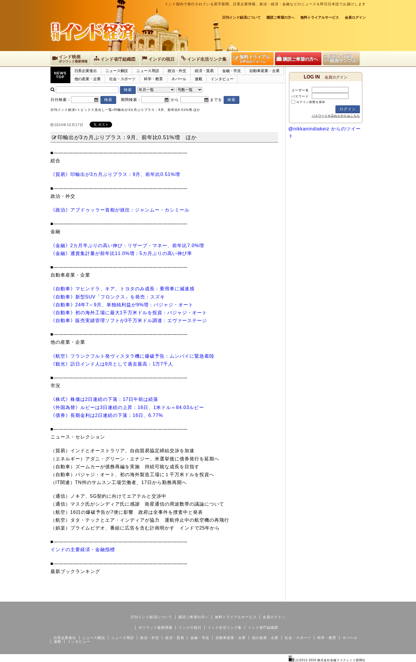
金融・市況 (231, 71)
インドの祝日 (190, 628)
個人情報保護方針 (352, 597)
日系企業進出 (85, 71)
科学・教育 (153, 79)
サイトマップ (321, 597)
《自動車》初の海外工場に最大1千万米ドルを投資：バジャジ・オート (129, 312)
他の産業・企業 (87, 79)
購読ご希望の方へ (281, 17)
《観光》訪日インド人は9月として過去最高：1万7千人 (112, 363)
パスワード (300, 96)
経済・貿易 (204, 71)
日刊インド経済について (241, 17)
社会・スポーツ (122, 79)
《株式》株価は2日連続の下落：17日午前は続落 (105, 399)
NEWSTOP (60, 75)
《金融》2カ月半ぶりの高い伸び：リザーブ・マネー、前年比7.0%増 (127, 245)
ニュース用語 (147, 71)
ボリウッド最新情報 (155, 628)
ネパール (179, 79)
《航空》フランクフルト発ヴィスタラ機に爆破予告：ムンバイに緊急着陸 (132, 356)
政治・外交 (177, 71)
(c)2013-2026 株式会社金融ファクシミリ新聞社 (327, 660)
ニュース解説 (116, 71)
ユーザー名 (300, 90)
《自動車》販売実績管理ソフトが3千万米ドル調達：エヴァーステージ (129, 320)
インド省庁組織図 (263, 628)
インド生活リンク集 (225, 628)
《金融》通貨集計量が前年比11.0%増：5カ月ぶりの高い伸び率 (121, 253)
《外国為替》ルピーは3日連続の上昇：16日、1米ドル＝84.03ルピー (127, 407)
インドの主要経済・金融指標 (83, 549)
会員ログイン (355, 17)
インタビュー (222, 79)
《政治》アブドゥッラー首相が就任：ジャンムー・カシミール (120, 209)
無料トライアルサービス (319, 17)
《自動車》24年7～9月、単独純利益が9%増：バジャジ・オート (122, 304)
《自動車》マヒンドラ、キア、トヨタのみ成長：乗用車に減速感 (122, 288)
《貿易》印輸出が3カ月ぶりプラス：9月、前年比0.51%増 (115, 174)
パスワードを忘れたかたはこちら (336, 115)
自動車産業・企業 (264, 71)
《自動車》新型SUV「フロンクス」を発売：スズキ (108, 296)
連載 (198, 79)
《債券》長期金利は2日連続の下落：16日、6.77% (107, 415)
